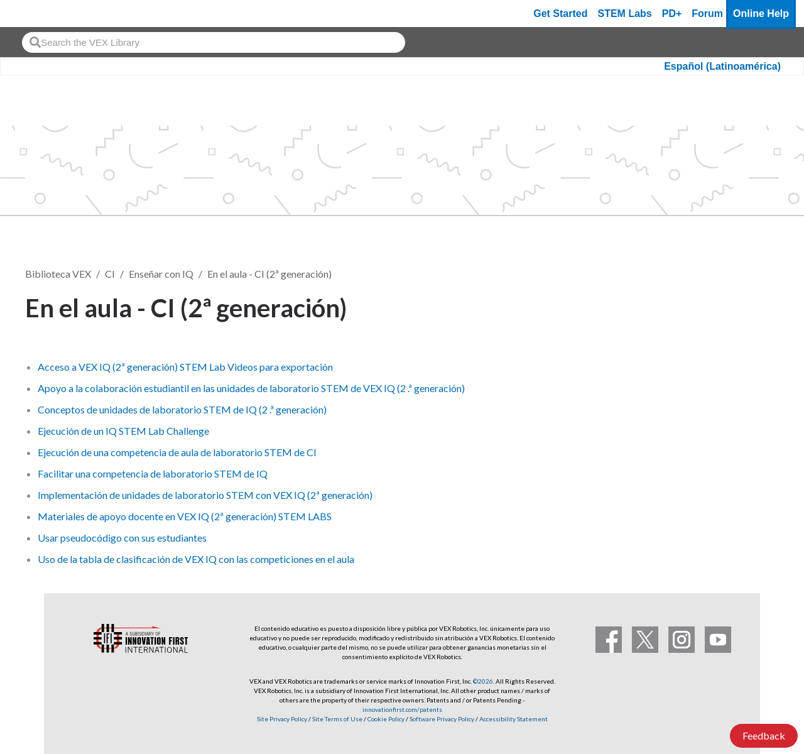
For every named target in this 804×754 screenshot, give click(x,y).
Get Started (560, 13)
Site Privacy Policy (282, 719)
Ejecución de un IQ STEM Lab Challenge (123, 431)
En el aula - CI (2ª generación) (269, 274)
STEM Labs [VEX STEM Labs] (625, 13)
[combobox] (213, 42)
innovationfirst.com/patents (402, 709)
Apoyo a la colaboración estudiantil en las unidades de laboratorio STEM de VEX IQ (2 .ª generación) (251, 388)
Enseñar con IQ (161, 274)
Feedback (763, 735)
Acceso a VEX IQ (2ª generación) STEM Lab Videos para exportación (185, 367)
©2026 (483, 681)
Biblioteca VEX (58, 274)
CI (110, 274)
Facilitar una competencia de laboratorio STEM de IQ (153, 473)
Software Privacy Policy (442, 719)
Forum (707, 13)
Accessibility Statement (513, 719)
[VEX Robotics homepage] (34, 13)
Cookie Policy (386, 719)
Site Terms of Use (336, 719)
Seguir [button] (748, 305)
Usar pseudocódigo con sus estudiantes (122, 538)
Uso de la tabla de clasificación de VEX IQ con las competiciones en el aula (196, 559)
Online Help (761, 13)
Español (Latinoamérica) (722, 66)
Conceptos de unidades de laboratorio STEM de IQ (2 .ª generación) (182, 409)
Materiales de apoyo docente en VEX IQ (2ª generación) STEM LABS (185, 516)
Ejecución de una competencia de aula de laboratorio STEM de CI (177, 452)
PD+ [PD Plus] (672, 13)
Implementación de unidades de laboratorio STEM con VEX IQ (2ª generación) (205, 495)
